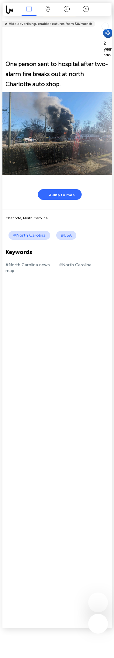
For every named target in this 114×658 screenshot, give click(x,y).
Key (86, 9)
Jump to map (58, 194)
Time (67, 9)
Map (48, 9)
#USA (66, 235)
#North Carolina (29, 235)
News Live (29, 9)
